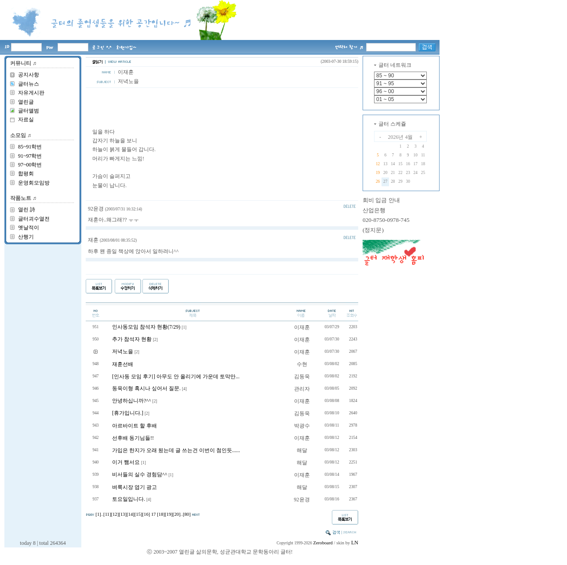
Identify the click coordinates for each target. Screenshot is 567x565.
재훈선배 (122, 364)
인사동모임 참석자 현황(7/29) (146, 327)
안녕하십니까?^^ (131, 401)
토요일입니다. (128, 499)
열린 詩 (26, 209)
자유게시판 (31, 93)
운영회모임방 (34, 183)
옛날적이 (28, 228)
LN (354, 543)
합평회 (26, 173)
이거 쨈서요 (126, 462)
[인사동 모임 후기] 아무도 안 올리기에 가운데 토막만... (176, 376)
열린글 (26, 102)
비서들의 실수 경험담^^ (139, 474)
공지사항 (28, 75)
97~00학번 (30, 165)
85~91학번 (30, 147)
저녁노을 (122, 351)
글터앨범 (28, 111)
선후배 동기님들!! (133, 438)
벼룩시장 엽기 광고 (134, 487)
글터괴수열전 (34, 219)
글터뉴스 (28, 84)
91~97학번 (30, 156)
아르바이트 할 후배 (134, 426)
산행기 (26, 237)
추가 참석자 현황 (132, 339)
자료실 (26, 119)
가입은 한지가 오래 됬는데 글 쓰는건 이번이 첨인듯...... (176, 450)
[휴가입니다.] (127, 413)
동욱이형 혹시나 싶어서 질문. (146, 388)
